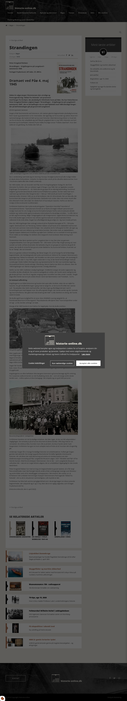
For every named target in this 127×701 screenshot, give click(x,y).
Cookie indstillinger (36, 363)
